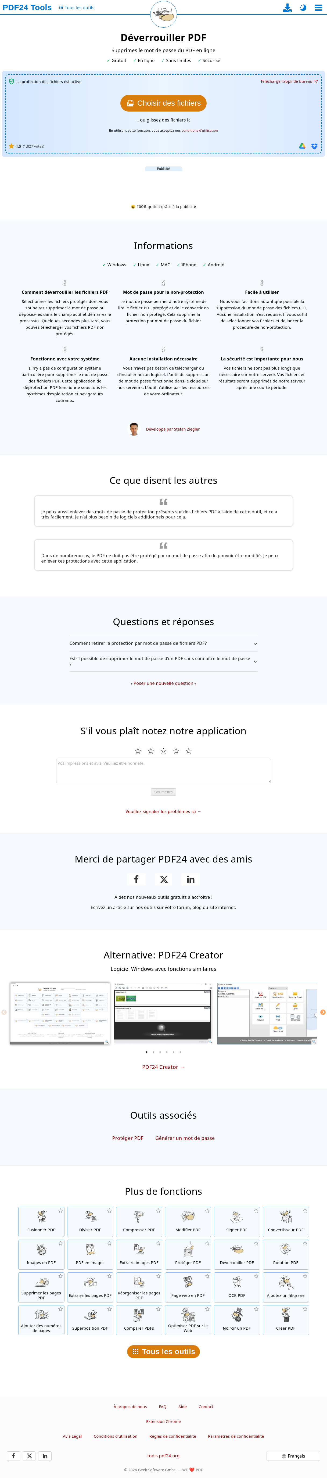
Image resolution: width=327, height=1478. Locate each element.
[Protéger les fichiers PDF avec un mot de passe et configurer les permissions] (188, 1255)
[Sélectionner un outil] (318, 7)
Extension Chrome (163, 1421)
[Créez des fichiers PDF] (286, 1320)
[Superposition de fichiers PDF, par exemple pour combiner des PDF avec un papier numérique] (90, 1320)
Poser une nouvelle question (163, 683)
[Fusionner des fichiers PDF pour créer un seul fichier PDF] (41, 1222)
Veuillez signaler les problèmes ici (160, 811)
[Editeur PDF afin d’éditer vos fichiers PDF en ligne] (188, 1222)
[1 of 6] (146, 1052)
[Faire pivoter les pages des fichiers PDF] (286, 1255)
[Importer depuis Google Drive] (302, 146)
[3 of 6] (160, 1052)
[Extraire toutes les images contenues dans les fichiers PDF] (139, 1255)
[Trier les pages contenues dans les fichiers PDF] (139, 1287)
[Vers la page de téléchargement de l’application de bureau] (288, 7)
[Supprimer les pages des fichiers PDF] (41, 1287)
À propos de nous (130, 1406)
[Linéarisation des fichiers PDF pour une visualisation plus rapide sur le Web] (188, 1320)
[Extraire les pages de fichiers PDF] (90, 1287)
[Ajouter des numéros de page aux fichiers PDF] (41, 1320)
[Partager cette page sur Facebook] (136, 879)
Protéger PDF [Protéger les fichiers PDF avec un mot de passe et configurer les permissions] (127, 1138)
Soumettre (163, 792)
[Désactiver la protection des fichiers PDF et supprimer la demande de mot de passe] (237, 1255)
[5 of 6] (173, 1052)
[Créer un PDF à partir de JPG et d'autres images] (41, 1255)
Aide (182, 1406)
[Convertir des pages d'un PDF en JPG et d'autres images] (90, 1255)
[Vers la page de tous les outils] (76, 7)
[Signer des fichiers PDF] (237, 1222)
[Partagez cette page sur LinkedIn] (190, 879)
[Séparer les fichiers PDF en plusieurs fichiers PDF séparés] (90, 1222)
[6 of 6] (180, 1052)
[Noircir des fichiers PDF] (237, 1320)
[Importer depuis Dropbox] (314, 146)
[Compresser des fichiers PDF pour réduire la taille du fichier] (139, 1222)
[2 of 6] (153, 1052)
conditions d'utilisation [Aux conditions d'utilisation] (200, 130)
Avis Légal (72, 1436)
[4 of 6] (167, 1052)
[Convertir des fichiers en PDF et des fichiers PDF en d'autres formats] (286, 1222)
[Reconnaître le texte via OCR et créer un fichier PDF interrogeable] (237, 1287)
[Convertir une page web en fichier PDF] (188, 1287)
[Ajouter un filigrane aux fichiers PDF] (286, 1287)
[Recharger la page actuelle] (163, 14)
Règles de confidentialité (172, 1436)
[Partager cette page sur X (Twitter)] (163, 879)
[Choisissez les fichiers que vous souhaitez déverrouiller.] (163, 103)
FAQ (162, 1406)
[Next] (323, 1012)
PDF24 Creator (160, 1067)
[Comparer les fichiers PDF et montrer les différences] (139, 1320)
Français (296, 1456)
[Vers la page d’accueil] (27, 7)
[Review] (163, 771)
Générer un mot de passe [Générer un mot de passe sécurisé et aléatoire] (185, 1138)
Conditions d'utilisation (115, 1436)
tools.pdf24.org (164, 1456)
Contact (206, 1406)
